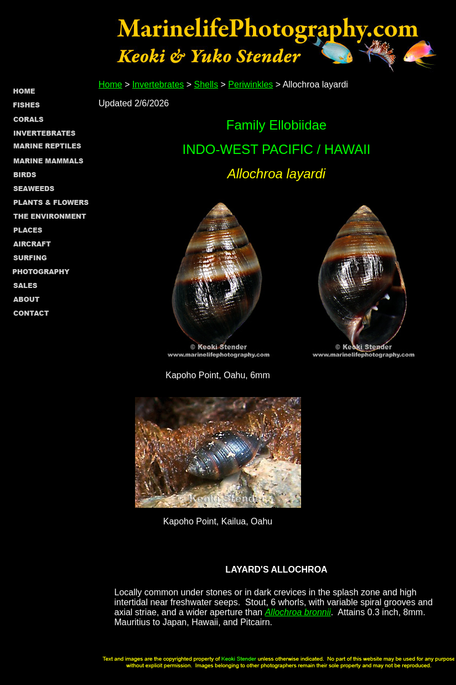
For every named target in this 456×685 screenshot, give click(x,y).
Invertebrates (158, 84)
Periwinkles (250, 84)
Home (110, 84)
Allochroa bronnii (298, 612)
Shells (206, 84)
